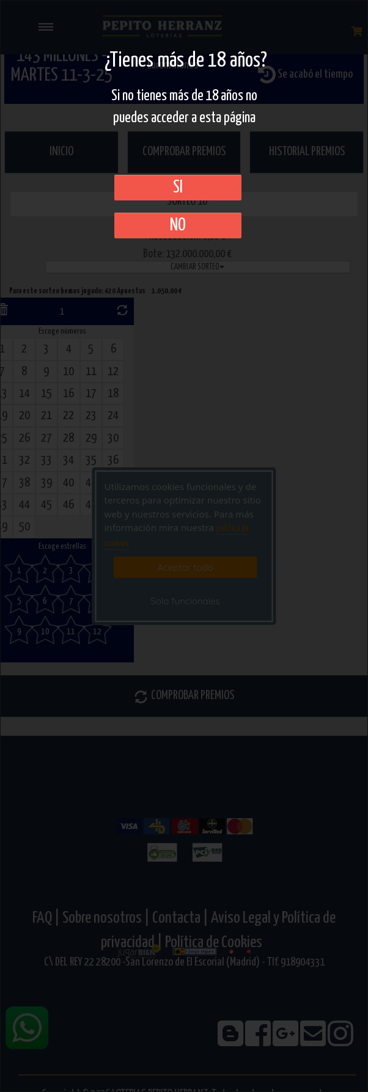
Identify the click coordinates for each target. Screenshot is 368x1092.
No (178, 225)
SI (178, 187)
